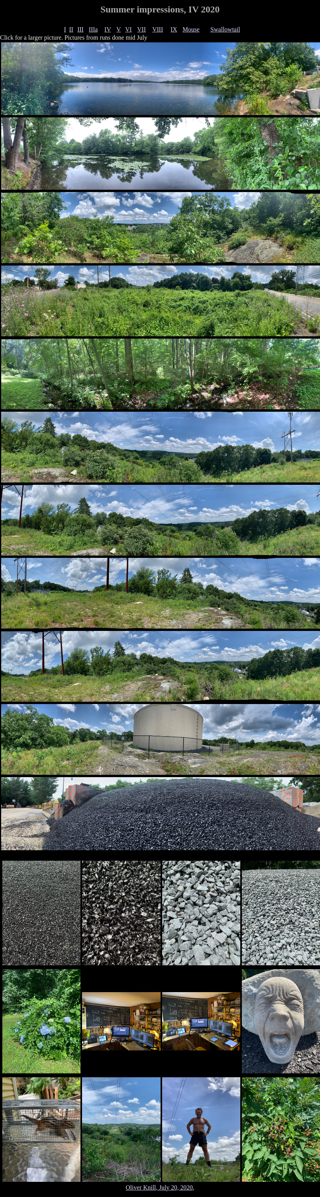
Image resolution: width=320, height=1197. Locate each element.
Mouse (190, 29)
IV (108, 29)
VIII (157, 29)
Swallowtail (225, 29)
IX (174, 29)
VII (141, 29)
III (80, 29)
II (71, 29)
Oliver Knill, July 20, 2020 (159, 1187)
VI (128, 29)
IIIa (93, 29)
